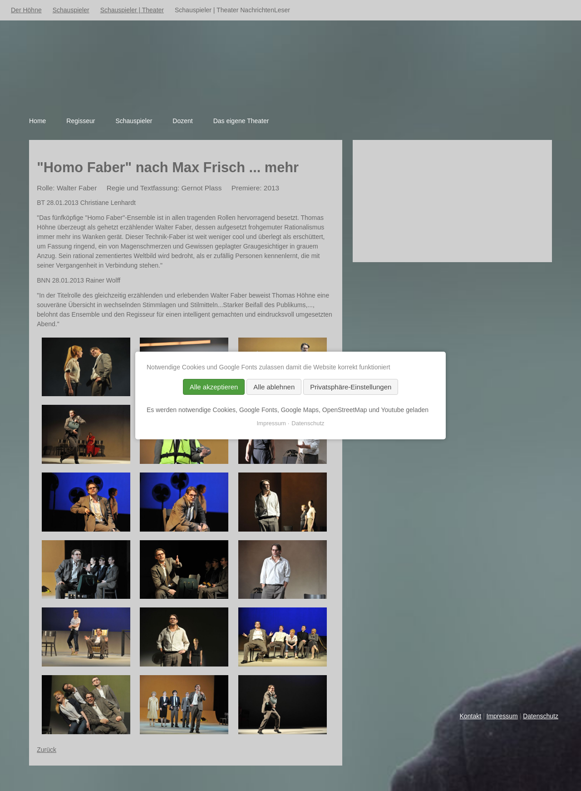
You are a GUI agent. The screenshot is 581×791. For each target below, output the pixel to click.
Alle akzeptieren (214, 387)
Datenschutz (540, 716)
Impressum (502, 716)
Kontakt (470, 716)
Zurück (46, 749)
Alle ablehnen (274, 387)
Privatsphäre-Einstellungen (350, 387)
